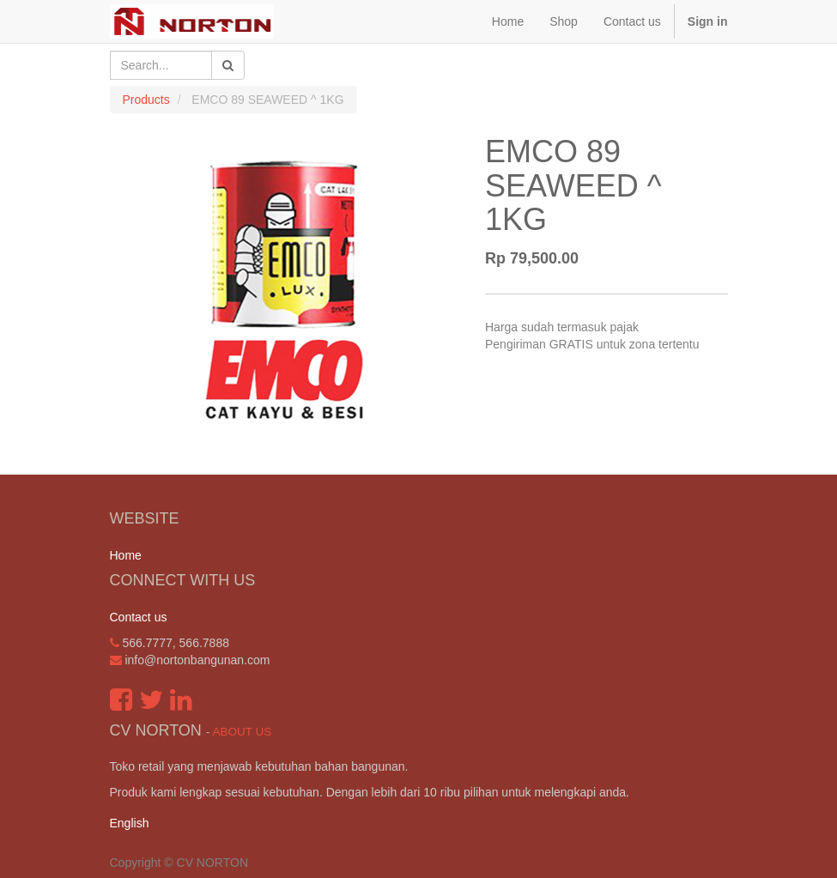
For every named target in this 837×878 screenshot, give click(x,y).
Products (146, 99)
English (129, 823)
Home (126, 555)
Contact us (138, 617)
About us (241, 731)
